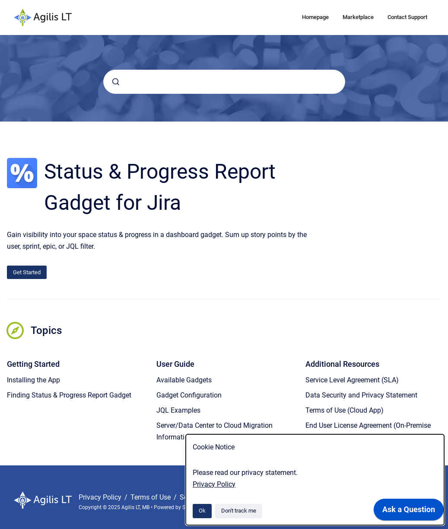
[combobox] (224, 81)
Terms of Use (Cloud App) (344, 410)
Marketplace (358, 17)
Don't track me (238, 510)
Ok (202, 510)
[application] (408, 511)
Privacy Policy (214, 484)
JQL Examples (178, 410)
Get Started (27, 272)
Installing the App (33, 380)
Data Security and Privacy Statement (361, 395)
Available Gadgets (184, 380)
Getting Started (33, 364)
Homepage (315, 17)
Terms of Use (151, 497)
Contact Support (407, 17)
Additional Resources (342, 364)
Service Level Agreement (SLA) (352, 380)
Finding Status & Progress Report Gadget (69, 395)
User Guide (175, 364)
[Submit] (116, 82)
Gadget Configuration (189, 395)
